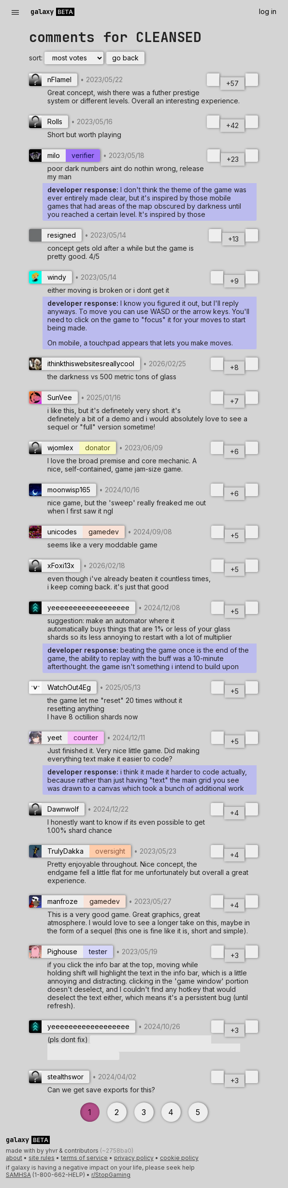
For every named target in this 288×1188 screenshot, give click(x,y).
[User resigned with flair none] (55, 235)
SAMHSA (18, 1174)
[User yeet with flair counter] (66, 737)
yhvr (51, 1150)
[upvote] (213, 79)
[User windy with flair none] (50, 277)
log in (267, 11)
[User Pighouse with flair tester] (71, 951)
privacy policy (134, 1157)
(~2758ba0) (116, 1150)
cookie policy (179, 1157)
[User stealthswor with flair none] (59, 1077)
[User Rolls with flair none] (48, 121)
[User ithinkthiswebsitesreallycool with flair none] (84, 364)
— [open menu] (15, 11)
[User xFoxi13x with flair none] (54, 565)
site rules (42, 1157)
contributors (82, 1150)
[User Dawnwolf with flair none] (57, 809)
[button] (143, 1047)
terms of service (84, 1157)
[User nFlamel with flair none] (53, 79)
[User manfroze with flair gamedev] (77, 901)
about (14, 1157)
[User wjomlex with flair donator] (72, 448)
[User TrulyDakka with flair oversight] (80, 851)
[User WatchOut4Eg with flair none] (63, 687)
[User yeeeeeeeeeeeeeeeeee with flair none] (82, 607)
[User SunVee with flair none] (53, 397)
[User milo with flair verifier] (64, 155)
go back (125, 58)
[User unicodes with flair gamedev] (77, 532)
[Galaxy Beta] (53, 11)
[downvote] (251, 79)
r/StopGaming (110, 1174)
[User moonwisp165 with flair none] (62, 490)
